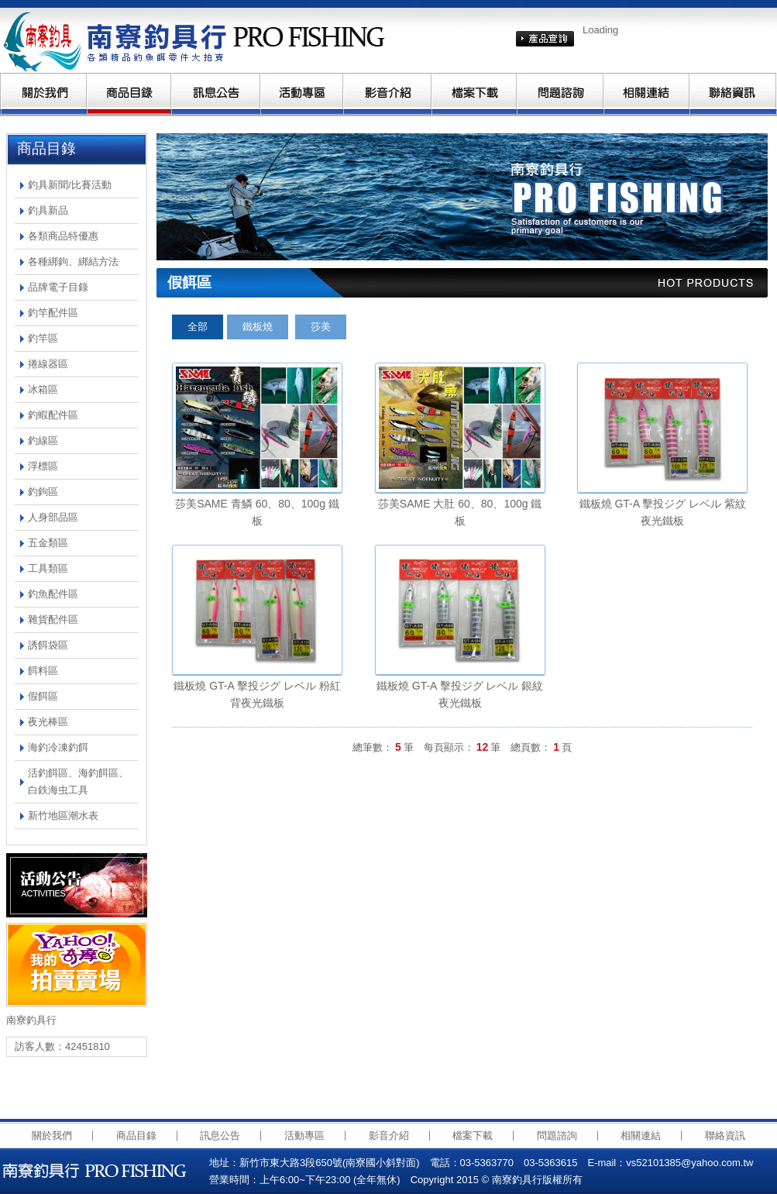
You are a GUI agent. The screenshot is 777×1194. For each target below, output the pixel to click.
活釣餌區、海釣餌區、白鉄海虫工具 (78, 781)
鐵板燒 (257, 326)
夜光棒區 (48, 722)
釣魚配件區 (53, 594)
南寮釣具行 (199, 40)
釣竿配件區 (53, 312)
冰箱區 (43, 389)
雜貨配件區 (53, 619)
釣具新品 (48, 210)
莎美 (321, 326)
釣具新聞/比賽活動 (70, 185)
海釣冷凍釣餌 (58, 747)
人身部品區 (53, 517)
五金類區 (48, 543)
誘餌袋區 (48, 645)
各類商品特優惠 (63, 236)
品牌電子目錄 (58, 287)
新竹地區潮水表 (63, 815)
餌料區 (43, 670)
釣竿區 (43, 338)
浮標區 (43, 466)
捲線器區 (48, 364)
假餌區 (43, 696)
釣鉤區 (43, 491)
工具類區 (48, 568)
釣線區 (43, 440)
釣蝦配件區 (53, 415)
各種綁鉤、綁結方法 (73, 261)
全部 (197, 326)
